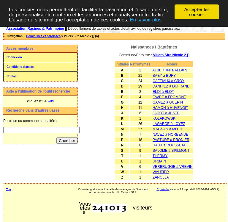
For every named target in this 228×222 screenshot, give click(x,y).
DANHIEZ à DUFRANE (171, 86)
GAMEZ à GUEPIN (168, 102)
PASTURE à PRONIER (171, 140)
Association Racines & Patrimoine (35, 28)
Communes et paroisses (43, 36)
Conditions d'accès (20, 66)
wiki (51, 101)
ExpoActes (162, 189)
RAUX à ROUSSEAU (169, 145)
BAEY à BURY (164, 76)
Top (8, 189)
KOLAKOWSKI (164, 118)
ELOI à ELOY (163, 92)
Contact (12, 76)
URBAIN (159, 161)
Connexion (14, 57)
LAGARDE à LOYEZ (169, 124)
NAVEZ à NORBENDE (170, 134)
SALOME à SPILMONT (171, 150)
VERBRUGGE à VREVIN (173, 167)
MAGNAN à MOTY (168, 129)
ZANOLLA (161, 177)
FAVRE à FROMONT (169, 97)
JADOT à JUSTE (166, 113)
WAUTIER (161, 172)
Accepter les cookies (196, 12)
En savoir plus (146, 19)
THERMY (160, 156)
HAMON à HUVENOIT (170, 108)
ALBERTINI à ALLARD (170, 70)
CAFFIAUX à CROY (168, 81)
